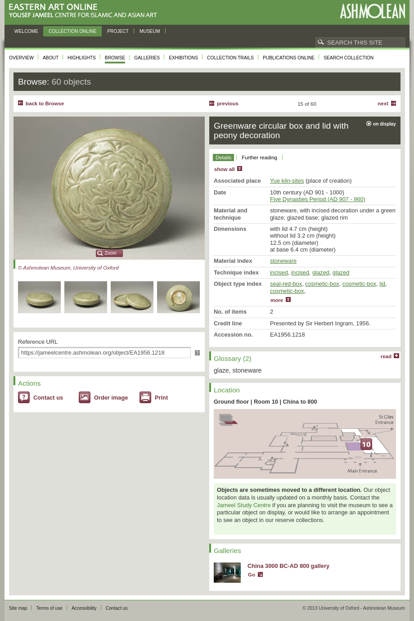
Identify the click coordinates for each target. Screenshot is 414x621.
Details (223, 157)
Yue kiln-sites (287, 180)
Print (161, 397)
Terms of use (49, 608)
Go (251, 574)
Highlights (82, 57)
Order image (111, 397)
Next (383, 103)
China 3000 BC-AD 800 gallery (288, 565)
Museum (150, 31)
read (386, 356)
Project (118, 31)
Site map (18, 608)
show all (224, 169)
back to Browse (45, 103)
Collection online (72, 31)
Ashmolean (372, 11)
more (276, 300)
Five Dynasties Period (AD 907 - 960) (317, 199)
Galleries (147, 57)
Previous (227, 103)
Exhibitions (183, 57)
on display (384, 124)
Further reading (259, 157)
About (50, 57)
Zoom (111, 253)
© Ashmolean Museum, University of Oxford (68, 267)
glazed (320, 272)
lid (382, 283)
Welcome (26, 31)
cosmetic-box (322, 283)
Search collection (349, 57)
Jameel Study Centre (244, 505)
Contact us (48, 397)
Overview (21, 57)
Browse (115, 57)
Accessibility (84, 608)
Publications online (289, 57)
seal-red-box (286, 283)
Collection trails (230, 57)
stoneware (283, 260)
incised (279, 272)
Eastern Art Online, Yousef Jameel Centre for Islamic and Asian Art (85, 11)
